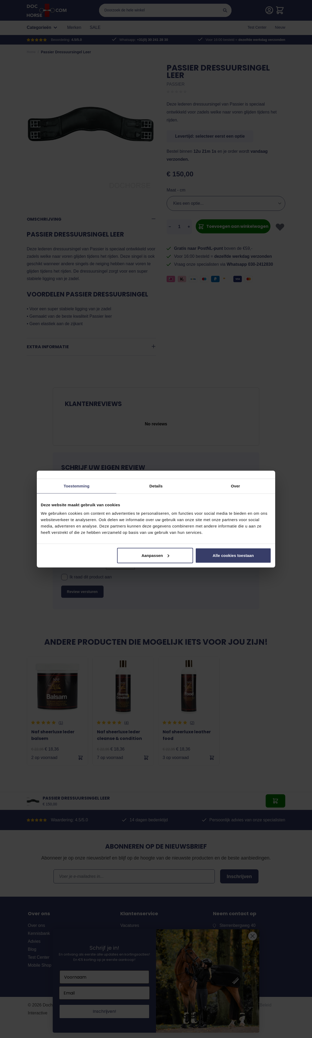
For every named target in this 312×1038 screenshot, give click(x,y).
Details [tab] (156, 486)
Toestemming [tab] (77, 486)
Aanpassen (155, 555)
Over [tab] (235, 486)
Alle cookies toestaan (233, 555)
